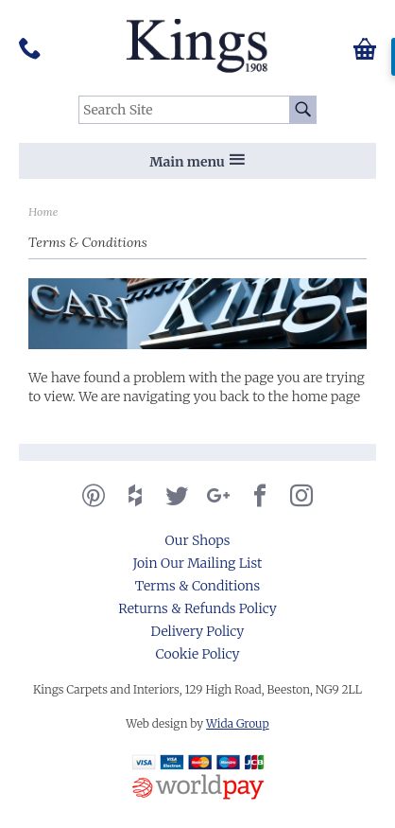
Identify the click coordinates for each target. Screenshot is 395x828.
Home (43, 211)
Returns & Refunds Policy (197, 608)
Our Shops (198, 540)
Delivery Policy (198, 631)
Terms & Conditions (197, 585)
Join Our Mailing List (198, 563)
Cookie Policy (198, 653)
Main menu (197, 161)
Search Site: (78, 96)
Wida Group (237, 723)
